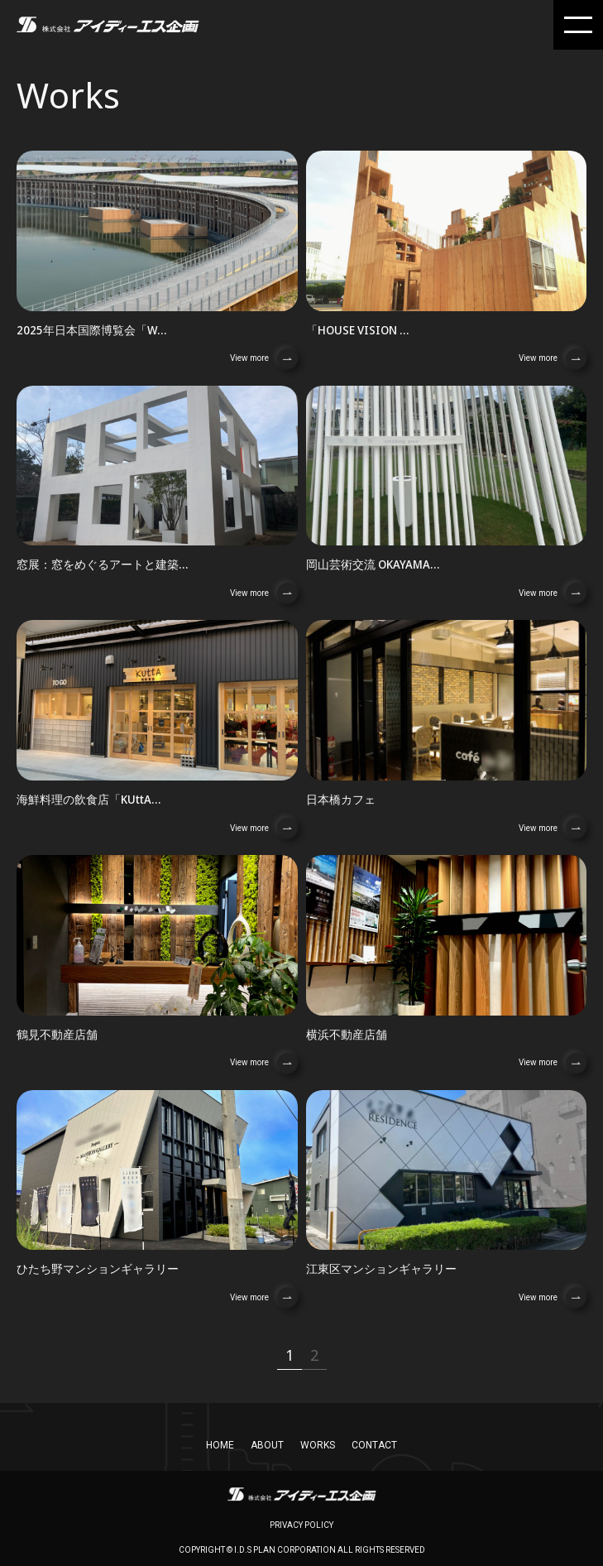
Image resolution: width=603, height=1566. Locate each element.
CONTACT (374, 1445)
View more (264, 358)
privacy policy (301, 1525)
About (267, 1445)
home (220, 1445)
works (317, 1445)
